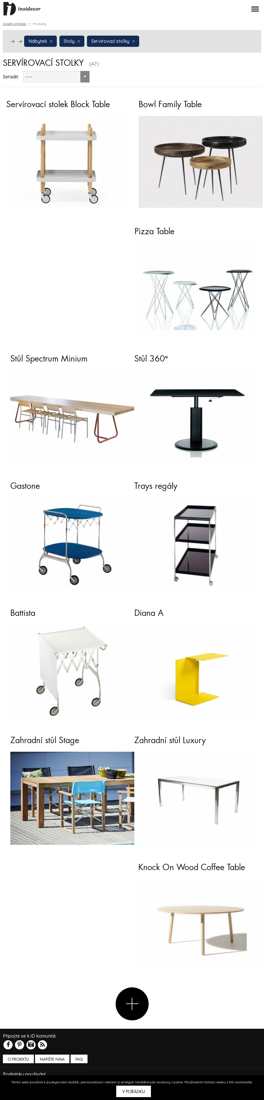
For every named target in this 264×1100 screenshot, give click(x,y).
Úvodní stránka (14, 24)
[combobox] (56, 76)
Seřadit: (11, 77)
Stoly (72, 41)
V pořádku (133, 1091)
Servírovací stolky (113, 41)
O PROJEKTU (18, 1059)
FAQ (79, 1059)
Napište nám (52, 1059)
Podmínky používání (24, 1074)
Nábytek (40, 41)
